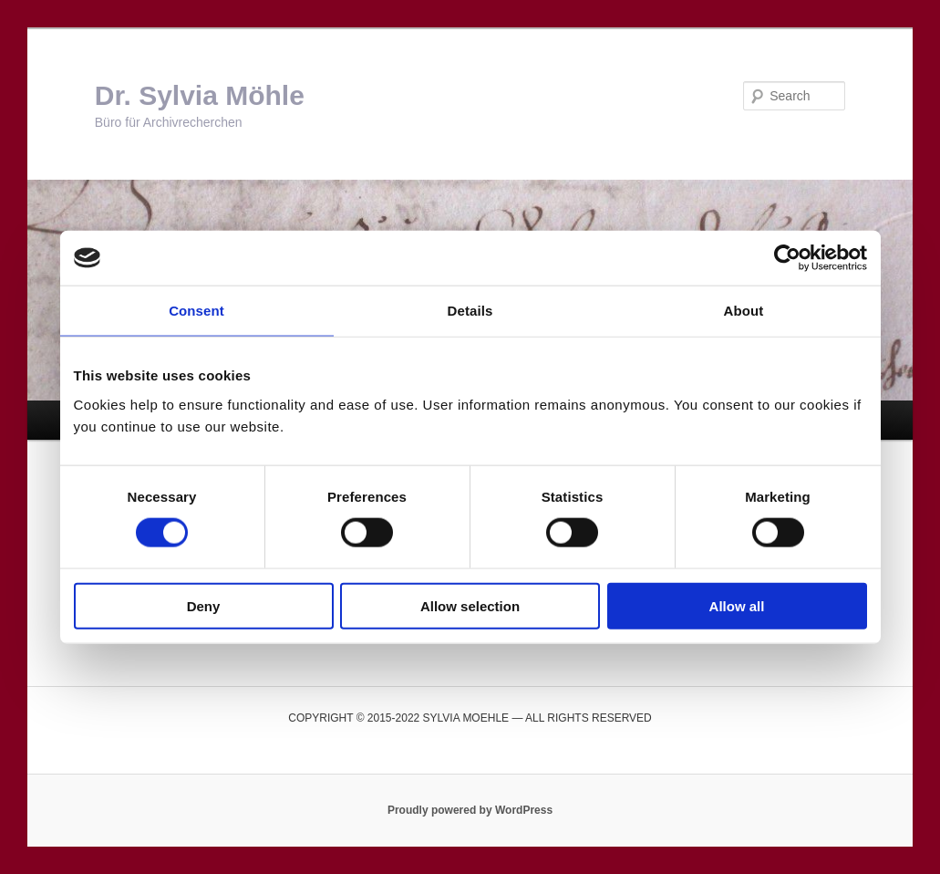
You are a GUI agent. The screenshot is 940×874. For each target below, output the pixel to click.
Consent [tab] (196, 310)
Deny (204, 605)
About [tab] (744, 310)
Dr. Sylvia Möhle (200, 95)
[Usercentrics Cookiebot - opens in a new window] (787, 258)
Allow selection (470, 605)
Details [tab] (470, 310)
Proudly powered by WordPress (470, 810)
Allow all (737, 605)
